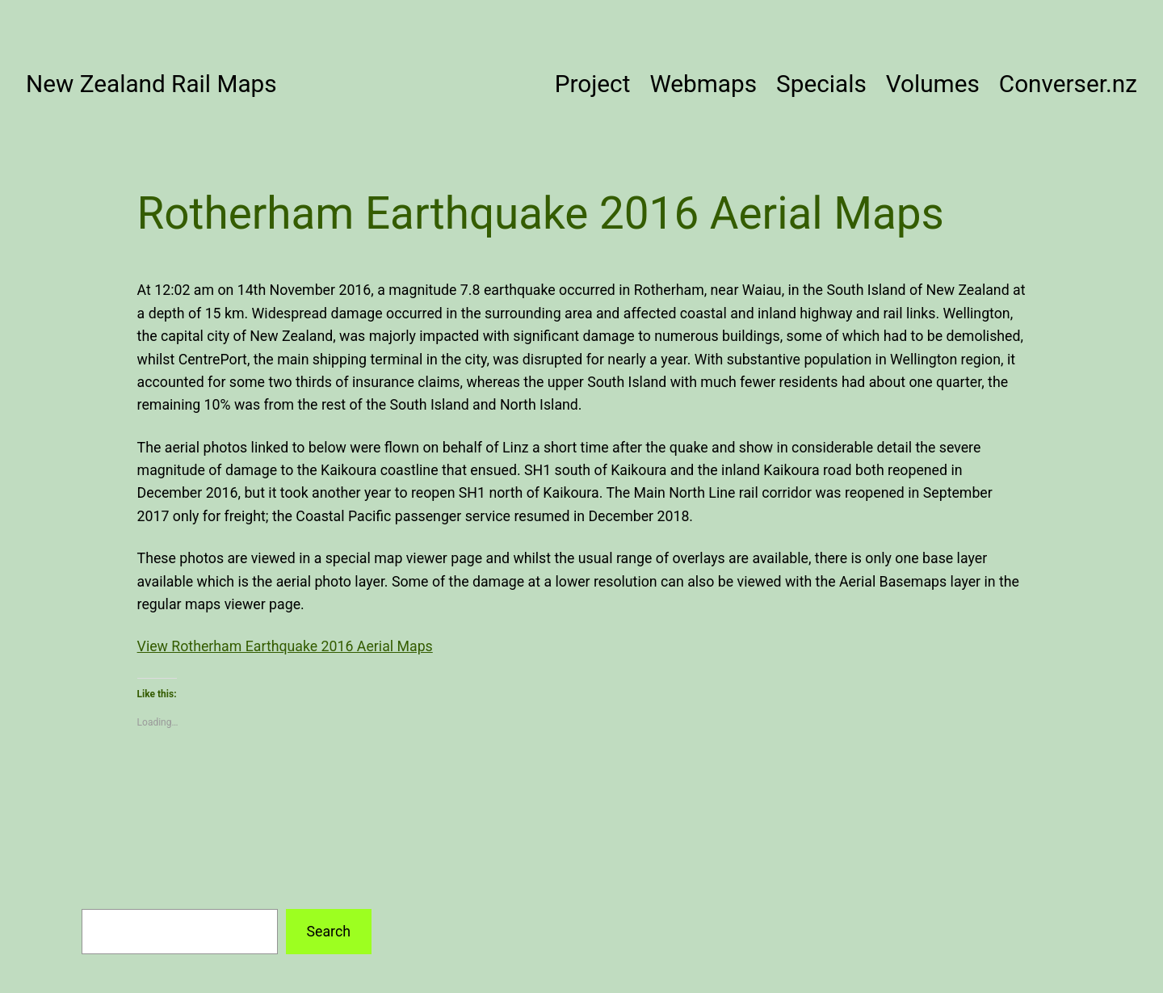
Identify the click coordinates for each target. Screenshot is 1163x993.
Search (328, 932)
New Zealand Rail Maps (151, 83)
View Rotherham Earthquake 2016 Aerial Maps (285, 646)
